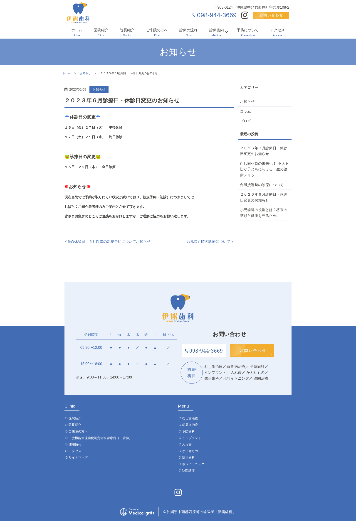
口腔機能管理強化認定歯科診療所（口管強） (100, 438)
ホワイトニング (193, 464)
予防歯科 (188, 431)
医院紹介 (101, 33)
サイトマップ (78, 457)
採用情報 (75, 444)
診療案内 (216, 33)
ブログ (245, 121)
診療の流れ (188, 33)
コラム (245, 111)
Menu (183, 406)
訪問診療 (188, 470)
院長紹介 (127, 33)
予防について (248, 33)
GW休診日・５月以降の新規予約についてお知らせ (109, 241)
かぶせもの (190, 451)
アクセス (277, 33)
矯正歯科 (188, 457)
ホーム (76, 33)
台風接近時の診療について (208, 241)
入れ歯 (187, 444)
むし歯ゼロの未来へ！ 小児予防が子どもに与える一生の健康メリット (264, 169)
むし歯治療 (190, 418)
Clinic (69, 406)
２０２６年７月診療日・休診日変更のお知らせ (263, 151)
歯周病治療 (190, 425)
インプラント (191, 438)
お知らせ (85, 73)
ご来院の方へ (157, 33)
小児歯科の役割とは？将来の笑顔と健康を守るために (263, 213)
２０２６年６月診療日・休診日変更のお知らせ (263, 197)
